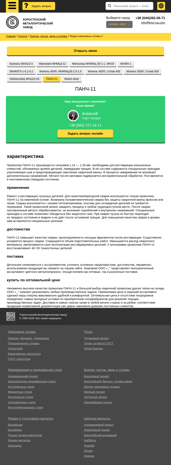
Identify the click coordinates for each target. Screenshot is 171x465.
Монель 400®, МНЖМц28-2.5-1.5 (61, 71)
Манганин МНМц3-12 (52, 63)
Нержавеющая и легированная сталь (35, 370)
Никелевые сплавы (22, 332)
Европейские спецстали (24, 353)
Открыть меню (85, 50)
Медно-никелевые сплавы (102, 386)
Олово (88, 450)
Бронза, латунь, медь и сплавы (107, 370)
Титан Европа (93, 348)
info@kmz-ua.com (153, 22)
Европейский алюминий (100, 435)
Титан (88, 332)
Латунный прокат (95, 397)
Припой (89, 445)
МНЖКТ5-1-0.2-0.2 (21, 71)
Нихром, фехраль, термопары (28, 338)
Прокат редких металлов (25, 435)
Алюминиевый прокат (99, 424)
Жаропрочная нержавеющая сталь (32, 381)
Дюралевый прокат (97, 429)
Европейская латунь (98, 402)
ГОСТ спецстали (19, 359)
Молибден (15, 429)
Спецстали (15, 348)
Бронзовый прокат (96, 376)
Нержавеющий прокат (23, 376)
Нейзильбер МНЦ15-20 (24, 78)
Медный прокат (94, 391)
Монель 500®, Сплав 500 (142, 71)
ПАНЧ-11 (52, 78)
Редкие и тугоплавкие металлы (30, 418)
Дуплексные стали (20, 397)
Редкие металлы (19, 440)
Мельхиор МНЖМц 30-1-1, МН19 (93, 63)
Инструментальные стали (25, 407)
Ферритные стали (20, 391)
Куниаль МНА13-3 (21, 63)
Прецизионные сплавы (23, 343)
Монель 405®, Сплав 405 (104, 71)
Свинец (89, 456)
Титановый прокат (96, 338)
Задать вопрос (41, 6)
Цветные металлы (97, 418)
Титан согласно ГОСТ (98, 343)
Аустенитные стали (21, 386)
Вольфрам (15, 424)
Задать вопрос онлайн (85, 133)
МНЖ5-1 (125, 63)
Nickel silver (71, 78)
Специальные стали (21, 402)
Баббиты (90, 440)
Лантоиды (14, 445)
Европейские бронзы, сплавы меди (108, 381)
